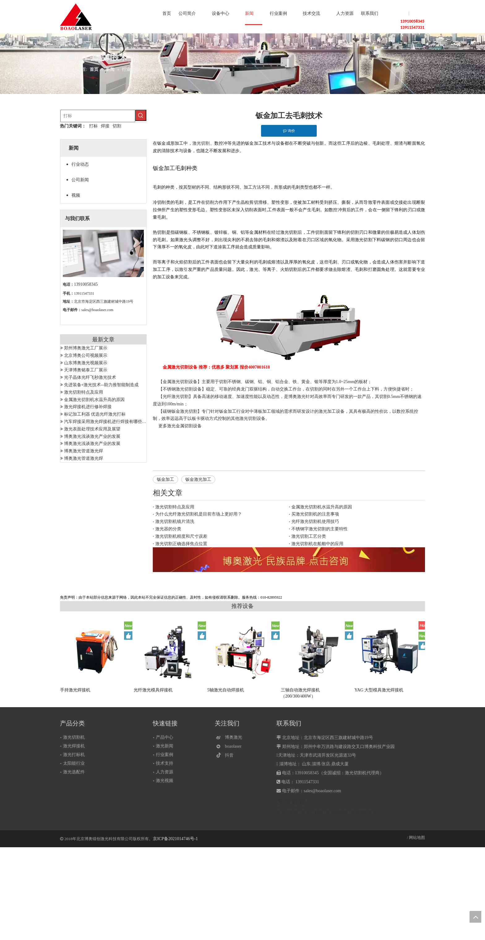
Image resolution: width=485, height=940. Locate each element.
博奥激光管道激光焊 (83, 451)
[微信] (231, 746)
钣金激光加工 (198, 479)
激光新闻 (164, 746)
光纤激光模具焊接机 (153, 690)
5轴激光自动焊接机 (225, 690)
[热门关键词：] (140, 115)
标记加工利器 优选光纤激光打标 (95, 414)
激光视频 (164, 780)
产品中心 (164, 737)
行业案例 (164, 754)
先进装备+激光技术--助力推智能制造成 (101, 384)
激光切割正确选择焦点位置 (181, 543)
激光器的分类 (168, 529)
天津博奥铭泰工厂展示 (85, 370)
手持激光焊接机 (75, 690)
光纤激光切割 (176, 396)
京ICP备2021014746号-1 (175, 838)
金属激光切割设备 (180, 381)
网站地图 (417, 837)
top (475, 917)
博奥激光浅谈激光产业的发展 (92, 436)
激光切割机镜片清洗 (174, 521)
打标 (93, 126)
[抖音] (231, 755)
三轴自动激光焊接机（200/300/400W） (300, 693)
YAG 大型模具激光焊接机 (378, 690)
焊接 (105, 126)
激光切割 (201, 143)
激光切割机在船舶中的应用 (317, 543)
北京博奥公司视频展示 (85, 355)
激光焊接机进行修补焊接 (88, 406)
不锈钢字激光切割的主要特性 (319, 529)
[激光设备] (289, 559)
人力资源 (164, 772)
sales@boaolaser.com (97, 310)
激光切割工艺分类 (308, 536)
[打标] (97, 116)
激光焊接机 (74, 746)
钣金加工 (165, 479)
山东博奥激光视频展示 (85, 363)
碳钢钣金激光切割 (180, 411)
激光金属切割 (180, 426)
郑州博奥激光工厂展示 (85, 348)
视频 (75, 195)
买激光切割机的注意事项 (315, 514)
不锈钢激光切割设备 (182, 389)
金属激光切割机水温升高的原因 (94, 399)
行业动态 (80, 164)
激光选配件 (74, 772)
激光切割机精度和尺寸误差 (181, 536)
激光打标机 (74, 754)
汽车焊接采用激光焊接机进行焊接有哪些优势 (107, 421)
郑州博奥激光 (363, 812)
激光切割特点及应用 (83, 392)
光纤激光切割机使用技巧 (315, 521)
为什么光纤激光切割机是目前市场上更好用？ (198, 514)
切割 (117, 126)
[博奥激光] (231, 737)
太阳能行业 (74, 763)
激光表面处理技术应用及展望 (92, 429)
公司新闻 (80, 179)
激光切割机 (74, 737)
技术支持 (164, 763)
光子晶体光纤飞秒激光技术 (90, 377)
